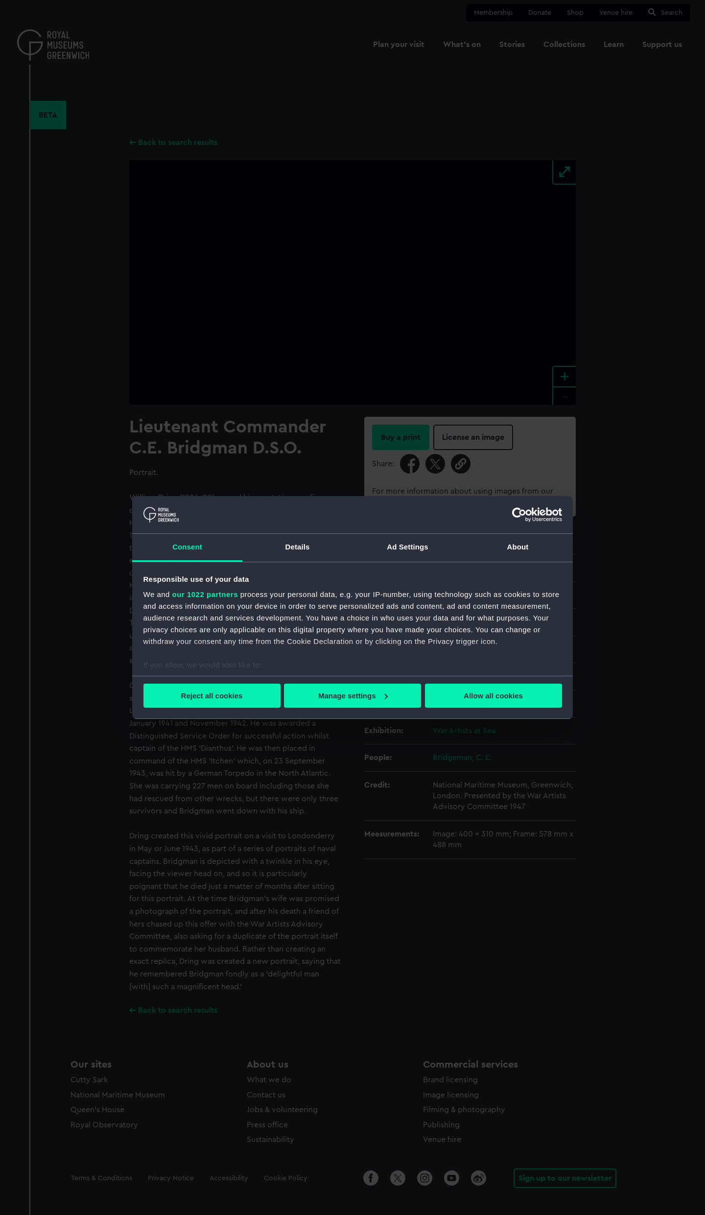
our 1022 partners (205, 594)
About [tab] (518, 547)
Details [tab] (297, 547)
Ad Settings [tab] (407, 547)
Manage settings (353, 695)
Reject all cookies (212, 695)
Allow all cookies (493, 695)
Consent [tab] (187, 547)
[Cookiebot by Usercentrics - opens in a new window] (519, 514)
